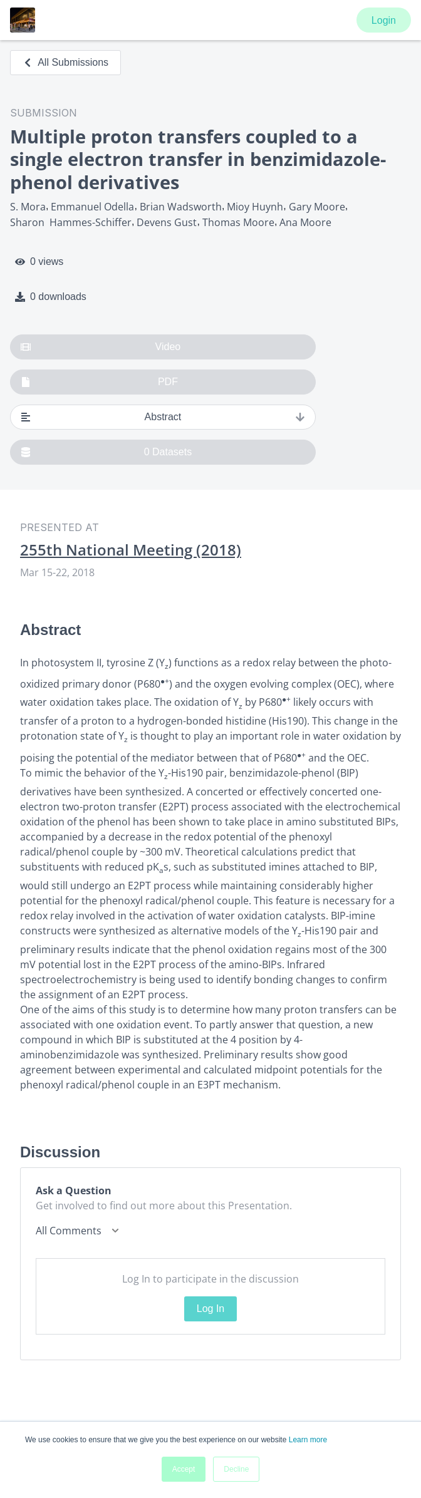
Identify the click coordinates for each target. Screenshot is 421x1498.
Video (100, 347)
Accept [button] (183, 1469)
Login (384, 20)
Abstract (163, 417)
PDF (99, 382)
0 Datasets (106, 452)
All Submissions (65, 62)
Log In (210, 1308)
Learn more (308, 1439)
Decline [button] (236, 1469)
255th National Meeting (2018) (130, 550)
